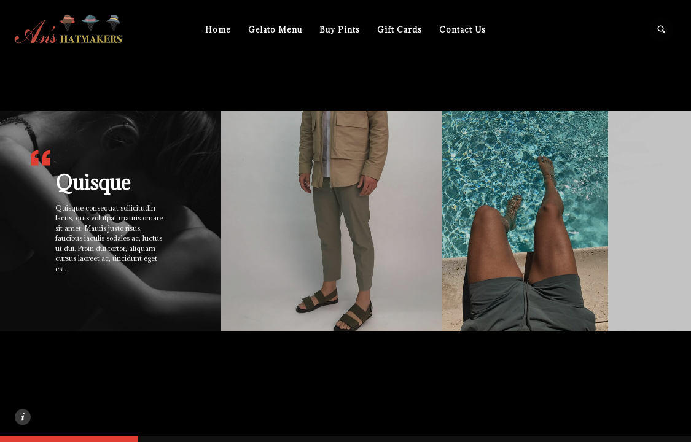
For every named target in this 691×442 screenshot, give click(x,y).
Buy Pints (339, 29)
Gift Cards (399, 29)
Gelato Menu (275, 29)
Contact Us (462, 29)
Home (218, 29)
